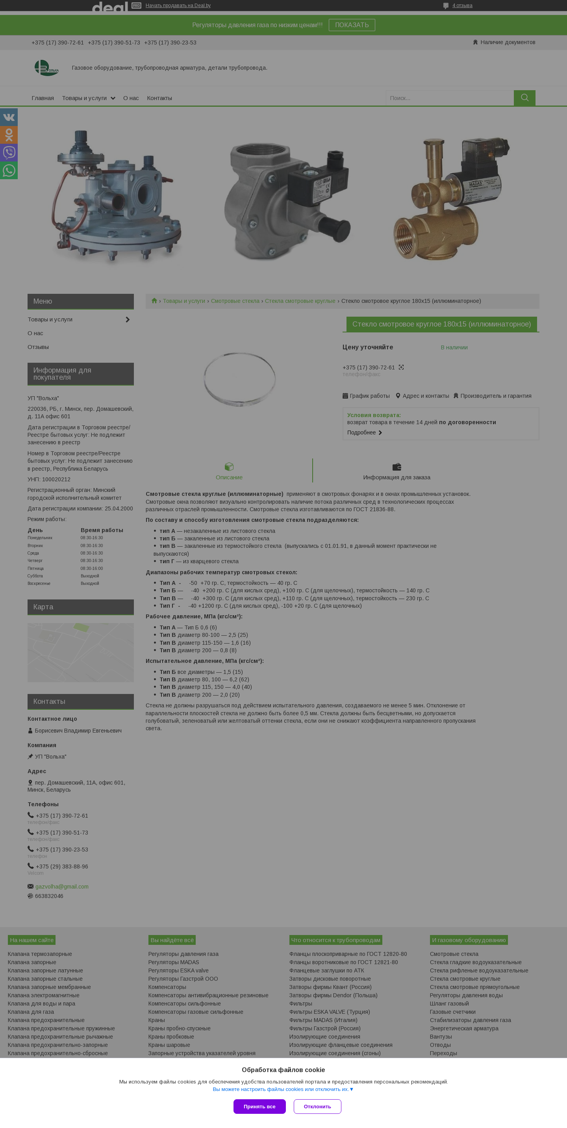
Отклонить (317, 1106)
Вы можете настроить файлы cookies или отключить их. (281, 1089)
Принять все (260, 1106)
